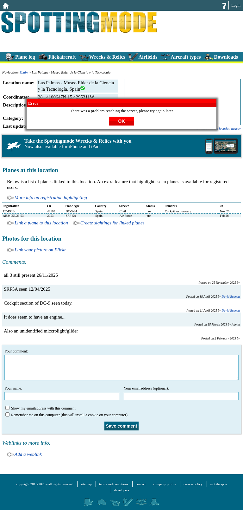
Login (235, 5)
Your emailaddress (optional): (181, 393)
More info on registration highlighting (51, 197)
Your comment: (121, 364)
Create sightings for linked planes (112, 222)
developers (121, 490)
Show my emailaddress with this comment (40, 408)
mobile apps (218, 484)
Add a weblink (28, 454)
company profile (164, 484)
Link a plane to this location (41, 222)
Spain (24, 72)
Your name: (61, 393)
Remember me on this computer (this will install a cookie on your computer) (66, 414)
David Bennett (231, 296)
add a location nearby (225, 128)
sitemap (86, 484)
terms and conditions (113, 484)
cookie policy (193, 484)
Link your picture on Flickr (40, 249)
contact (141, 484)
